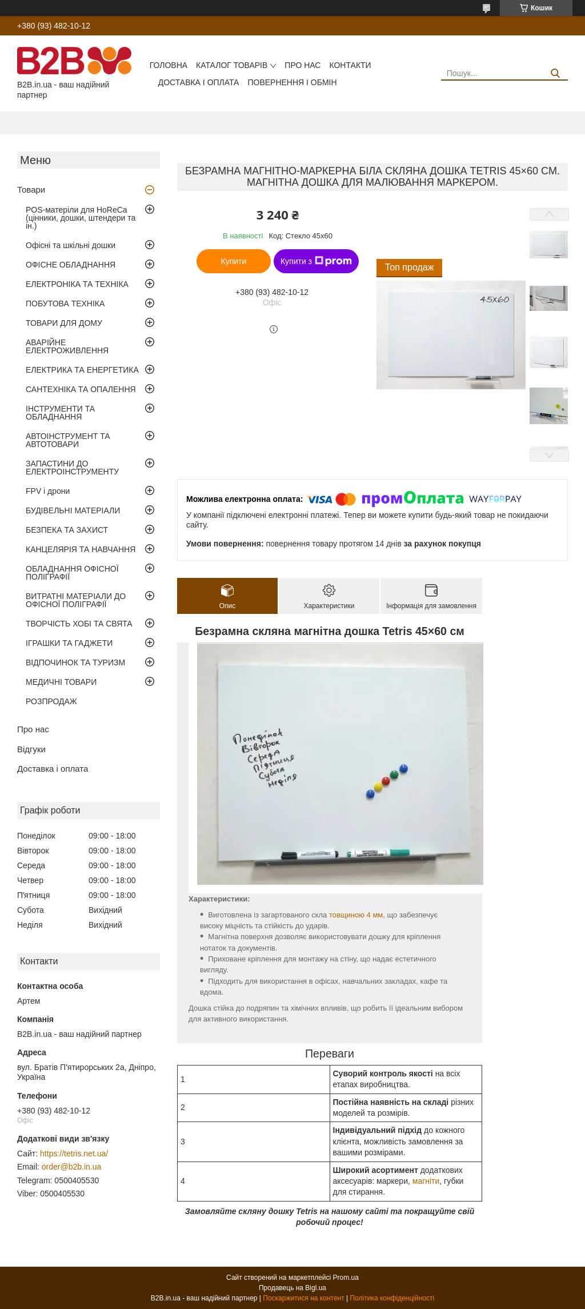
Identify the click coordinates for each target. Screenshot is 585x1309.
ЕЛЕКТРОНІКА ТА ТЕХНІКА (77, 284)
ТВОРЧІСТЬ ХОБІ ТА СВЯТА (79, 623)
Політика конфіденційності (392, 1298)
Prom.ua (346, 1278)
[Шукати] (555, 73)
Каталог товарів (231, 65)
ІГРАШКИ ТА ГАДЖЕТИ (69, 643)
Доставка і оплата (198, 82)
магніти (426, 1181)
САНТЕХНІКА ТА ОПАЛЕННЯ (81, 389)
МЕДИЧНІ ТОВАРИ (61, 682)
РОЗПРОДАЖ (51, 701)
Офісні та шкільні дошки (70, 245)
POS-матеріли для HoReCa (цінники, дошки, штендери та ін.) (80, 217)
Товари (31, 189)
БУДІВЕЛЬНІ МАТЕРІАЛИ (73, 510)
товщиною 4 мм (356, 915)
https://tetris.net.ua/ (74, 1153)
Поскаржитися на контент (303, 1298)
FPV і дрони (48, 491)
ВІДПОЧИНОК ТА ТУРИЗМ (75, 662)
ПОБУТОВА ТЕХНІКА (65, 303)
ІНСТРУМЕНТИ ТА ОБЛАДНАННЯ (60, 412)
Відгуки (31, 749)
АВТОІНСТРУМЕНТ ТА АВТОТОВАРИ (68, 440)
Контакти (350, 65)
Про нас (302, 65)
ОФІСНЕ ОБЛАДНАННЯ (70, 264)
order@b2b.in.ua (72, 1166)
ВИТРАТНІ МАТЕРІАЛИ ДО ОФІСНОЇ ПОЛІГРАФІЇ (76, 600)
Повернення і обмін (291, 82)
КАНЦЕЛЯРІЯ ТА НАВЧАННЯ (80, 549)
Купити (234, 261)
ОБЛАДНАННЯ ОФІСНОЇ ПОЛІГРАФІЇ (72, 572)
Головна (168, 65)
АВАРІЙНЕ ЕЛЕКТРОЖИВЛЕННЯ (67, 346)
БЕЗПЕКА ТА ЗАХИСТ (67, 529)
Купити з (316, 261)
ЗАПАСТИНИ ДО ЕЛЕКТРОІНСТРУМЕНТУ (72, 467)
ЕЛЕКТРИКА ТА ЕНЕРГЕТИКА (82, 369)
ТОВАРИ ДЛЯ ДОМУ (64, 323)
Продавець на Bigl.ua (292, 1288)
